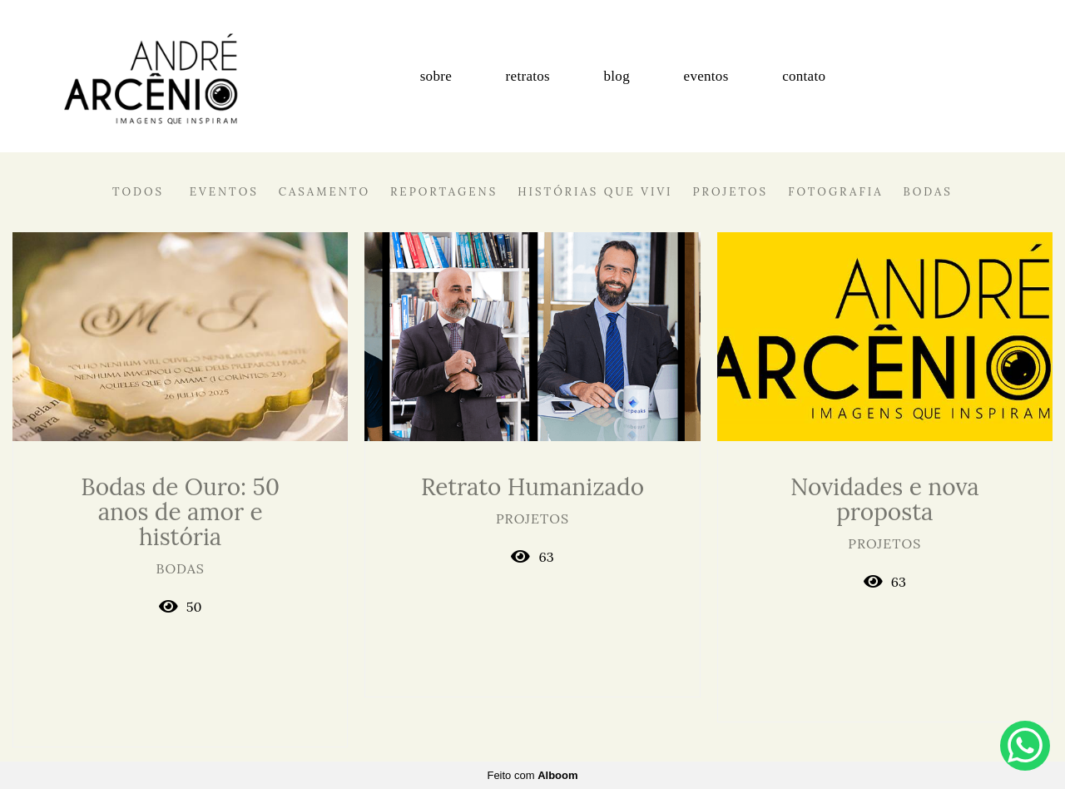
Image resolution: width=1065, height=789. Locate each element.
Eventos (224, 191)
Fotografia (835, 191)
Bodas (928, 191)
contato (803, 76)
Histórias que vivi (595, 191)
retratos (528, 76)
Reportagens (444, 191)
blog (617, 76)
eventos (706, 76)
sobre (436, 76)
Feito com (532, 775)
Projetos (731, 191)
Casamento (324, 191)
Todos (138, 191)
